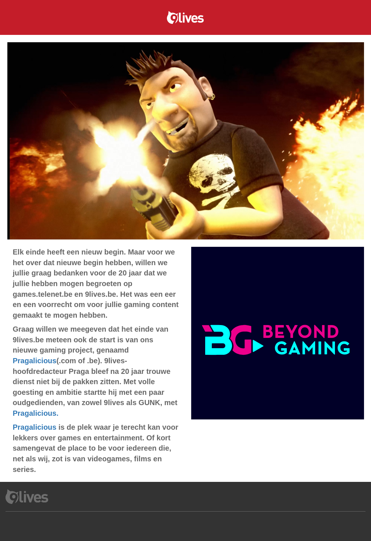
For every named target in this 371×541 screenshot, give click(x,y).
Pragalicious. (36, 413)
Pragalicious (35, 361)
